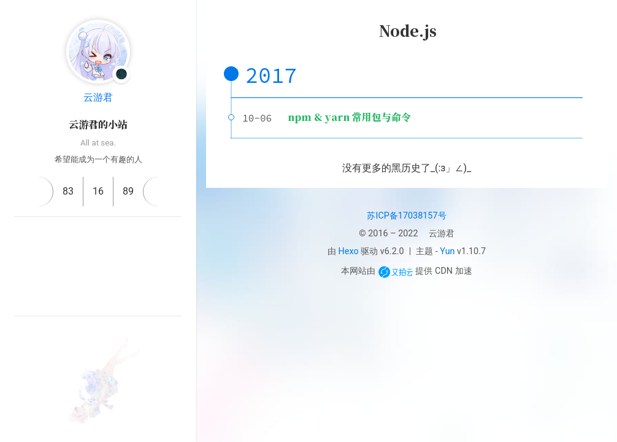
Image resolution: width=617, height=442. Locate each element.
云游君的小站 (98, 124)
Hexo (349, 251)
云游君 (98, 97)
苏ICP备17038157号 (406, 216)
